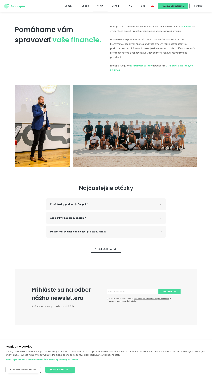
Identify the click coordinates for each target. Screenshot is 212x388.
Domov (68, 5)
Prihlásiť (198, 6)
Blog (143, 5)
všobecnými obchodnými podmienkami (151, 298)
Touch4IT (186, 26)
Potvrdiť (169, 291)
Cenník (115, 5)
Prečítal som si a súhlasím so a (140, 299)
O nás (100, 5)
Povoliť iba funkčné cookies (23, 370)
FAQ (130, 5)
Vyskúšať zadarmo (173, 6)
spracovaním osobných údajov (123, 301)
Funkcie (85, 5)
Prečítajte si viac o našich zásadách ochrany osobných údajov (42, 359)
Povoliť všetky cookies (60, 370)
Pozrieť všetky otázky (106, 249)
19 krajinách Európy (141, 65)
